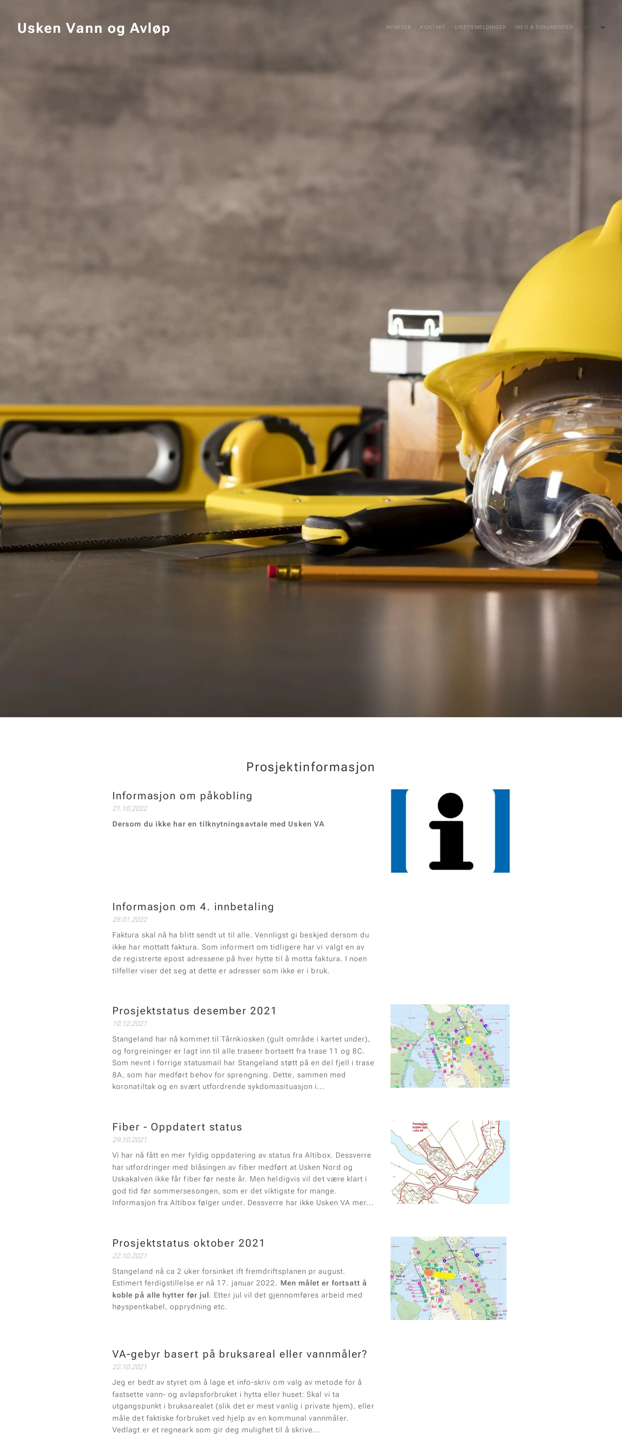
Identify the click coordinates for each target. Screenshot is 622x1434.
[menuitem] (541, 28)
